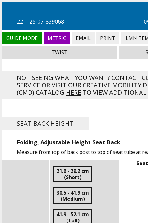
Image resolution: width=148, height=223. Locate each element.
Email (83, 38)
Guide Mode (22, 38)
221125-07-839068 (40, 21)
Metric (57, 38)
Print (107, 38)
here (73, 92)
